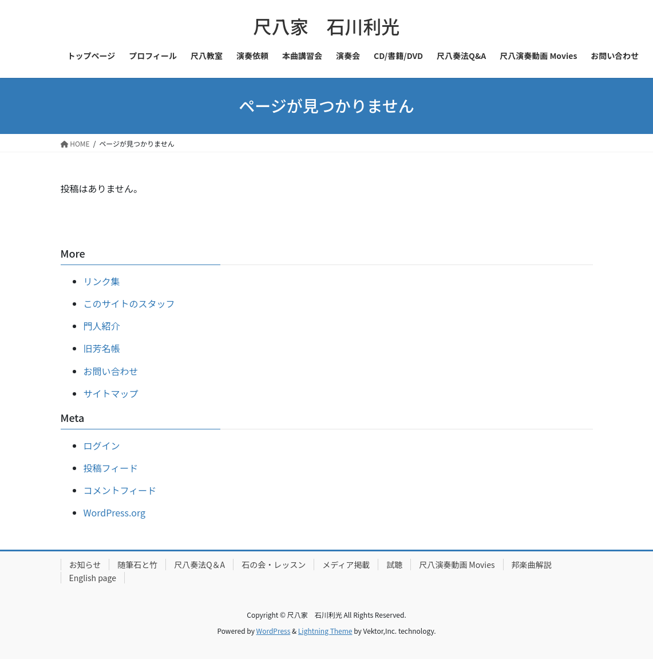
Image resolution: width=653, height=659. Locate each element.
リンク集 (102, 281)
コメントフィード (120, 490)
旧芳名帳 (102, 348)
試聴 (394, 564)
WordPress (273, 631)
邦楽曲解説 (532, 564)
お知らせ (85, 564)
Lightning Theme (325, 631)
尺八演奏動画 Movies (456, 564)
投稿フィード (111, 468)
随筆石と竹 (137, 564)
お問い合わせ (111, 371)
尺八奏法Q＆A (199, 564)
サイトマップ (111, 393)
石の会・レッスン (274, 564)
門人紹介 (102, 326)
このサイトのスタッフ (129, 303)
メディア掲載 (346, 564)
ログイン (102, 445)
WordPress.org (115, 512)
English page (92, 577)
